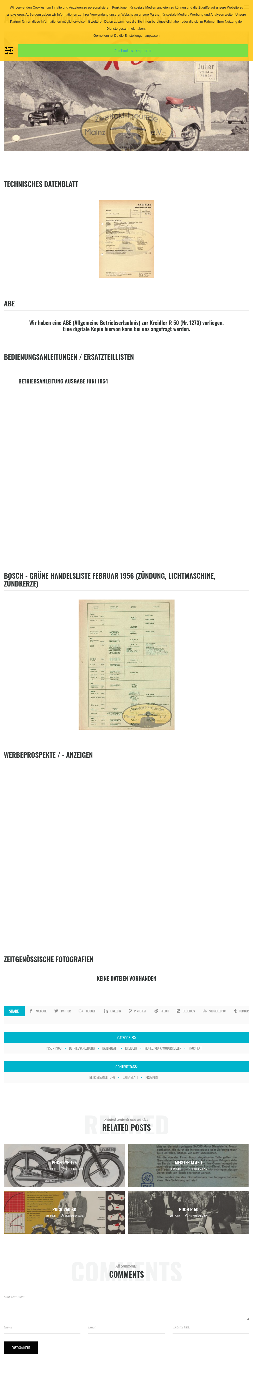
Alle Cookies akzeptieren (133, 50)
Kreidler (131, 1048)
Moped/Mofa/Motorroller (163, 1048)
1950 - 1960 (53, 1048)
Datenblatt (110, 1048)
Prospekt (195, 1048)
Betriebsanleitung (82, 1048)
